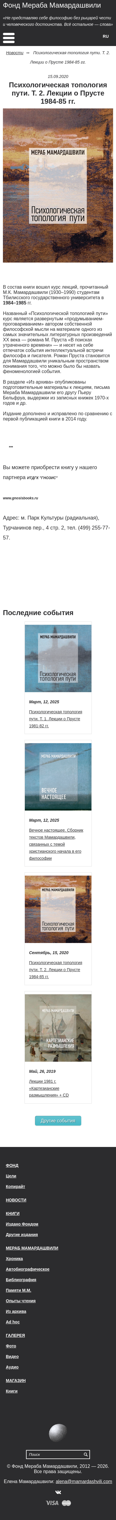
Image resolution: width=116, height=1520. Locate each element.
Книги (13, 1213)
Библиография (21, 1279)
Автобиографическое (27, 1269)
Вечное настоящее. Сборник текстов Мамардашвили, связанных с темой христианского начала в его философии (56, 844)
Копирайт (15, 1186)
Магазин (16, 1380)
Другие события (58, 1120)
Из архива (16, 1311)
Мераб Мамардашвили (32, 1248)
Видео (12, 1356)
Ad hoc (13, 1322)
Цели (11, 1176)
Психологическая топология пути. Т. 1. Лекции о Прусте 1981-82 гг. (55, 718)
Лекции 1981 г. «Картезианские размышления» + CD (49, 1088)
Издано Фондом (22, 1224)
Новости (14, 52)
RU (106, 36)
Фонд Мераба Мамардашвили (52, 5)
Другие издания (22, 1234)
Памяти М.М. (18, 1290)
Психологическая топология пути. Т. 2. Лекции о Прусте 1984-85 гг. (55, 969)
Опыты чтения (21, 1300)
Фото (11, 1346)
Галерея (15, 1335)
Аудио (12, 1367)
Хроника (14, 1258)
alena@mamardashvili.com (84, 1481)
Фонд (12, 1165)
